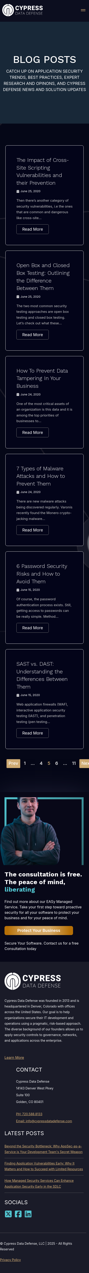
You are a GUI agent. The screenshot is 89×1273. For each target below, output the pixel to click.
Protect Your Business (38, 930)
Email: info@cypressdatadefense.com (44, 1121)
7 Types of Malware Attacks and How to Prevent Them (40, 476)
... (33, 763)
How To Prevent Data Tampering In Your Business (42, 378)
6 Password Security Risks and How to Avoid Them (41, 573)
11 (74, 763)
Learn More (14, 1057)
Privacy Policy (10, 1260)
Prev (13, 763)
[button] (83, 10)
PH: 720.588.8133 (29, 1114)
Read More (32, 229)
